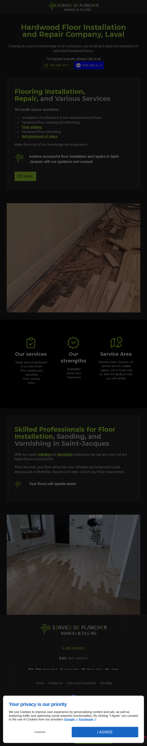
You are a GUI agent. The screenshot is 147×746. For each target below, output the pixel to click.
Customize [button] (39, 732)
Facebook (86, 719)
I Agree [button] (105, 732)
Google (69, 719)
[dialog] (73, 719)
